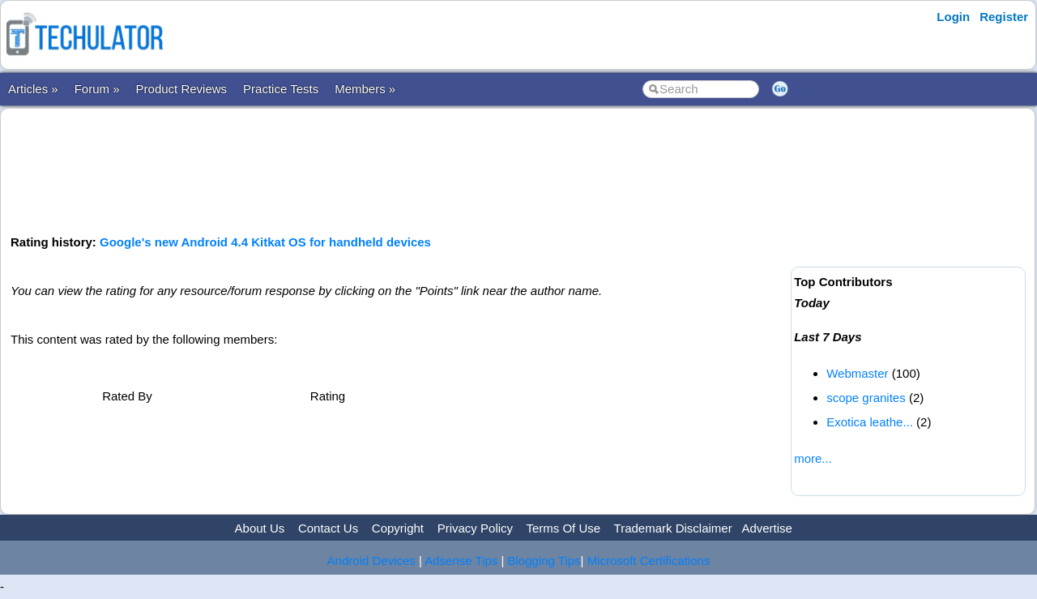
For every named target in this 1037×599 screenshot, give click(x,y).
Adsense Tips (461, 560)
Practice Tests (280, 89)
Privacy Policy (475, 528)
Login (953, 17)
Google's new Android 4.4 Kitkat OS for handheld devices (265, 242)
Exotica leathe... (869, 422)
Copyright (398, 528)
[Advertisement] (398, 169)
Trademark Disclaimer (673, 528)
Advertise (766, 528)
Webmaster (857, 373)
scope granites (866, 397)
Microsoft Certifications (649, 560)
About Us (260, 528)
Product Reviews (182, 89)
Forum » (97, 89)
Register (1003, 17)
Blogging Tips (544, 560)
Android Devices (371, 560)
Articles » (33, 89)
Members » (365, 89)
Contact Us (328, 528)
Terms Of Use (563, 528)
